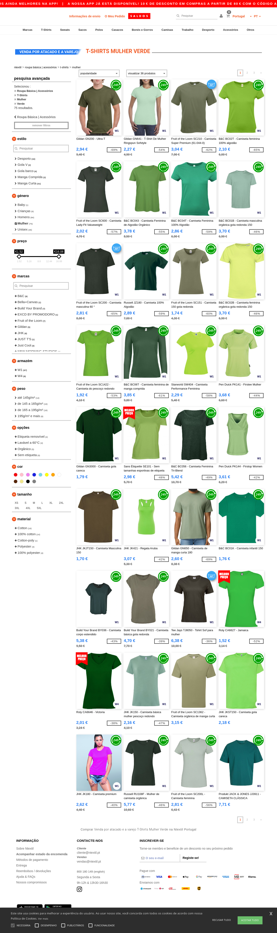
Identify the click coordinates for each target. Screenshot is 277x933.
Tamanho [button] (24, 489)
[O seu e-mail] (160, 853)
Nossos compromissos (31, 877)
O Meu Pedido (115, 16)
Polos (99, 29)
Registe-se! (191, 852)
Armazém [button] (24, 356)
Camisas (167, 29)
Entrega (21, 860)
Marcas (27, 29)
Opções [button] (23, 422)
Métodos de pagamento (32, 854)
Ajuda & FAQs (25, 871)
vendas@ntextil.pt (89, 856)
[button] (222, 16)
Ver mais (43, 918)
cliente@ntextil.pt (88, 847)
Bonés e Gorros (142, 29)
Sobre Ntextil (25, 843)
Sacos (82, 29)
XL (51, 497)
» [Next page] (261, 67)
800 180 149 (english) (91, 866)
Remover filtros (41, 120)
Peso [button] (21, 383)
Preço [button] (22, 236)
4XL (28, 502)
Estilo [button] (21, 133)
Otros (250, 29)
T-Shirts (46, 29)
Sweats (65, 29)
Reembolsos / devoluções (33, 866)
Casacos (117, 29)
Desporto (208, 29)
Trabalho (187, 29)
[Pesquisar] (195, 16)
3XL (17, 502)
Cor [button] (20, 461)
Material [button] (24, 514)
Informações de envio (84, 16)
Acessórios (230, 29)
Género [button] (23, 191)
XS (16, 497)
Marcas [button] (23, 271)
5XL (39, 502)
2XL (61, 497)
